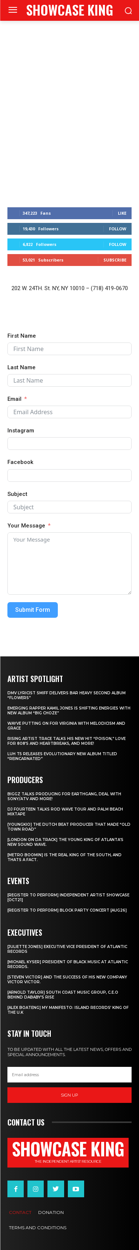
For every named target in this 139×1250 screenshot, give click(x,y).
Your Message (26, 525)
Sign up (69, 1095)
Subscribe (114, 260)
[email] (69, 1074)
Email (14, 399)
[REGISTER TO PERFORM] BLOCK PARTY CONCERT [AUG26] (67, 910)
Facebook (20, 462)
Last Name (21, 367)
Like (122, 213)
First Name (21, 335)
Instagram (20, 430)
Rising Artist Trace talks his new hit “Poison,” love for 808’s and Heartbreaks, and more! (66, 741)
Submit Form (32, 609)
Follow (117, 228)
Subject (17, 494)
